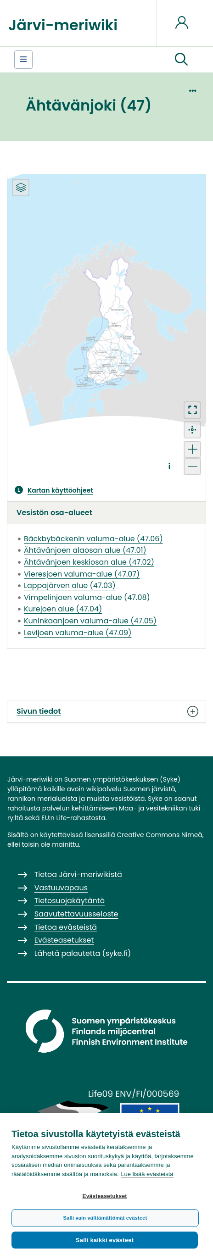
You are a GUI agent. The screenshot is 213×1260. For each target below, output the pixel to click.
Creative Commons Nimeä (159, 834)
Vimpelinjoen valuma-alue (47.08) (87, 597)
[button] (181, 60)
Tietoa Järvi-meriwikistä (78, 874)
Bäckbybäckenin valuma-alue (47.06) (93, 538)
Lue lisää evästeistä (147, 1174)
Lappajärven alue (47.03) (70, 585)
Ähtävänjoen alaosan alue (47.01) (85, 550)
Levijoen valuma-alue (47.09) (77, 632)
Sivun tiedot (106, 711)
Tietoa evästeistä (65, 927)
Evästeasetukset (104, 1196)
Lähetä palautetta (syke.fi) (82, 953)
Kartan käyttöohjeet (60, 490)
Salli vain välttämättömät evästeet (105, 1218)
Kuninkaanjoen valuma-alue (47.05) (90, 621)
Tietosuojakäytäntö (69, 900)
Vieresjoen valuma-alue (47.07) (82, 574)
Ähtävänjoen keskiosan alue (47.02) (89, 562)
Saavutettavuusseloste (76, 914)
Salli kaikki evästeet (105, 1240)
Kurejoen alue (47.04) (63, 609)
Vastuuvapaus (61, 888)
